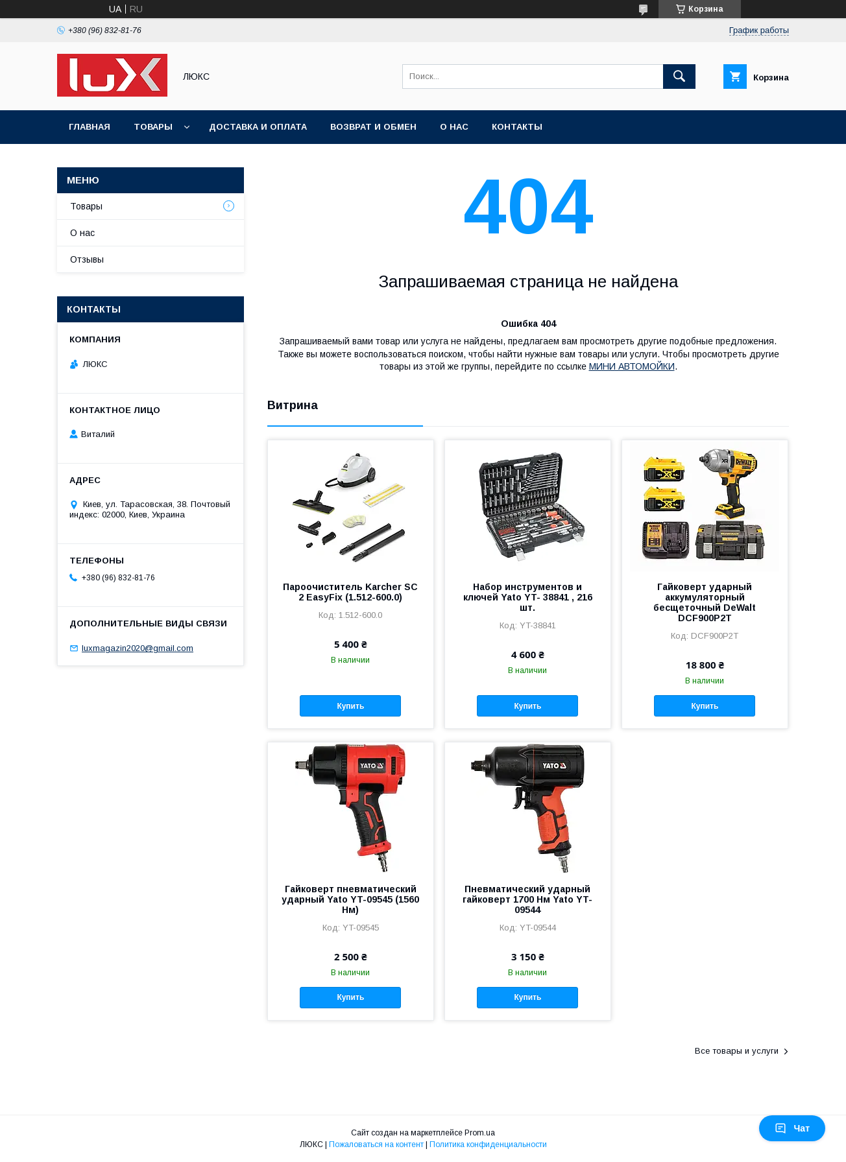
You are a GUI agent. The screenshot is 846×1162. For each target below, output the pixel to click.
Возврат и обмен (373, 127)
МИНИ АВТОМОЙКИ (632, 366)
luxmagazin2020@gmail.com (137, 648)
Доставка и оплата (258, 127)
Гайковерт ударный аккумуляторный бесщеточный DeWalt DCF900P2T (704, 602)
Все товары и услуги (737, 1051)
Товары (153, 127)
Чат (792, 1128)
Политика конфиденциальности (488, 1144)
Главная (89, 127)
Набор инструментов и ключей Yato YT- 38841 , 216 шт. (527, 597)
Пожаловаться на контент (376, 1144)
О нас (454, 127)
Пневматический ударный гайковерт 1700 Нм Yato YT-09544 (527, 899)
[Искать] (679, 76)
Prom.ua (480, 1132)
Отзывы (87, 259)
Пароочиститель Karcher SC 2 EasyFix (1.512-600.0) (350, 592)
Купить (350, 706)
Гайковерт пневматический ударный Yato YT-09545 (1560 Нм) (350, 899)
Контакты (517, 127)
